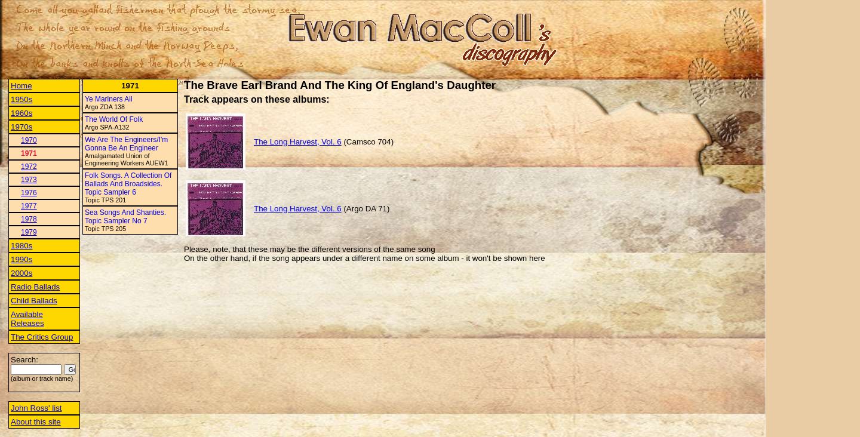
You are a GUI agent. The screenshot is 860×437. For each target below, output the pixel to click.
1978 (29, 219)
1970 (29, 140)
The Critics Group (42, 337)
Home (21, 85)
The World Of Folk (114, 119)
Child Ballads (34, 300)
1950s (21, 99)
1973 (29, 180)
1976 (29, 193)
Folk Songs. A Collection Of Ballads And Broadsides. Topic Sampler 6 (128, 183)
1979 (29, 232)
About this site (36, 421)
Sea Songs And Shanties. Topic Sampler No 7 (125, 216)
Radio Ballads (35, 286)
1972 (29, 166)
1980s (21, 245)
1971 (29, 153)
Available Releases (27, 319)
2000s (21, 273)
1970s (21, 126)
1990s (21, 259)
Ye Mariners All (109, 99)
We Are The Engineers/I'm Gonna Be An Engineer (126, 144)
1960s (21, 113)
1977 (29, 206)
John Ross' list (36, 408)
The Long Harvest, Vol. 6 (298, 141)
